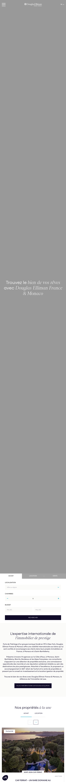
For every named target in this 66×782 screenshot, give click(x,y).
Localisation (10, 583)
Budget (8, 605)
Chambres (9, 594)
